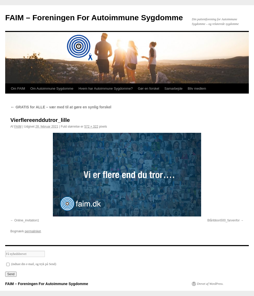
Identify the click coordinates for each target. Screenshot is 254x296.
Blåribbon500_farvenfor (223, 220)
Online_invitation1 (26, 220)
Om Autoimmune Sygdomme (51, 88)
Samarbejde (173, 88)
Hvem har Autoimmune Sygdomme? (106, 88)
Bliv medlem (197, 88)
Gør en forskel (148, 88)
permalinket (33, 231)
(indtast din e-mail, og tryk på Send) (31, 264)
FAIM (18, 126)
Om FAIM (18, 88)
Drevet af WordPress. (210, 284)
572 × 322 (91, 126)
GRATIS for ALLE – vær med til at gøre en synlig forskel (60, 107)
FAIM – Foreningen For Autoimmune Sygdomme (94, 17)
